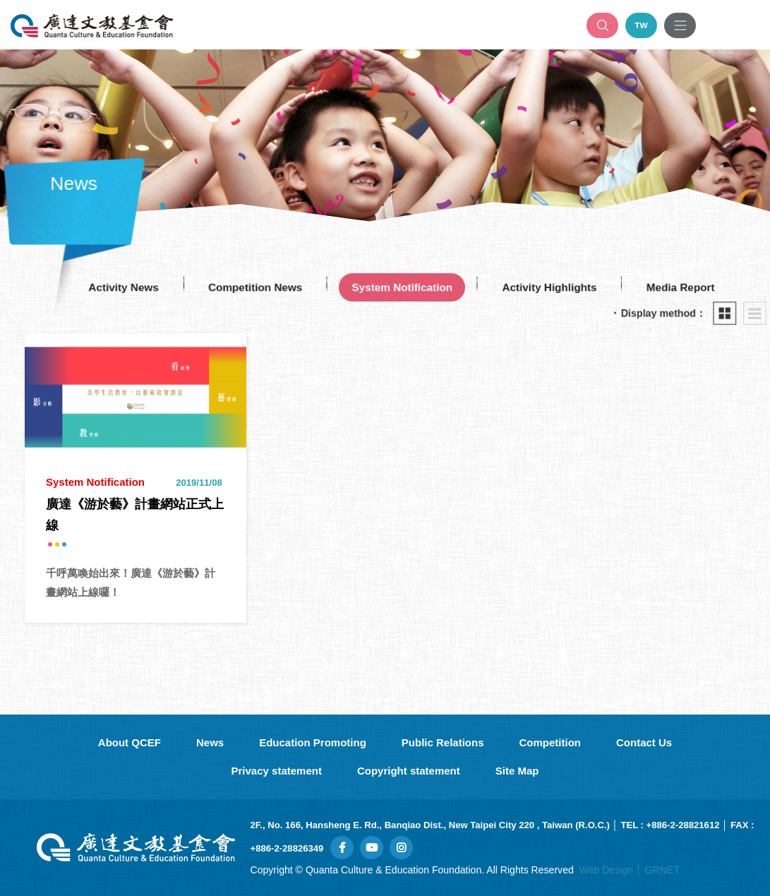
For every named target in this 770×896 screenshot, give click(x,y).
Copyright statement (408, 771)
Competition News (251, 287)
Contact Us (644, 742)
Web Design (606, 870)
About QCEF (129, 742)
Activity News (116, 287)
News (210, 742)
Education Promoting (312, 742)
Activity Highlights (554, 287)
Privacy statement (276, 771)
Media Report (689, 287)
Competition (550, 742)
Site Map (517, 771)
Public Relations (443, 742)
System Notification (403, 287)
